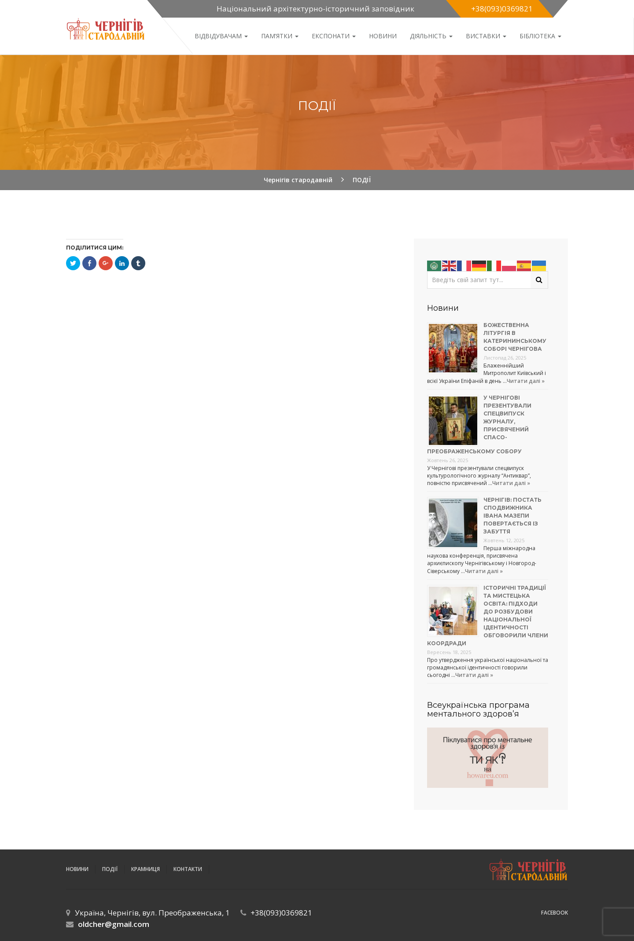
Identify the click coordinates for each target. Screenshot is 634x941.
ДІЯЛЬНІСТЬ (431, 36)
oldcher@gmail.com (113, 924)
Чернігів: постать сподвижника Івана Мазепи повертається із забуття (512, 515)
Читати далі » (526, 381)
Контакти (187, 869)
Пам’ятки (280, 36)
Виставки (486, 36)
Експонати (334, 36)
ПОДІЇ (110, 869)
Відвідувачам (221, 36)
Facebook (554, 912)
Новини (383, 36)
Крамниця (145, 869)
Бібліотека (540, 36)
